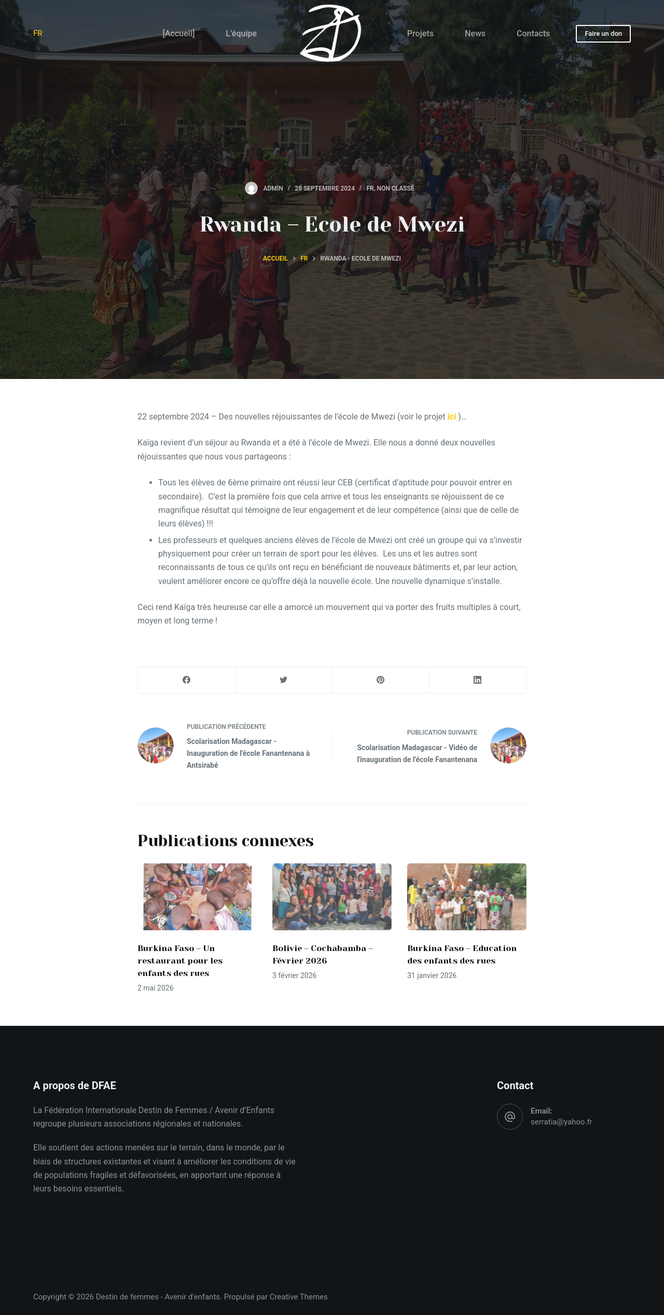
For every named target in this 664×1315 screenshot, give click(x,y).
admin (273, 188)
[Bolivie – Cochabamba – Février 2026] (332, 896)
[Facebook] (187, 680)
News (475, 33)
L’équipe (241, 33)
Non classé (395, 188)
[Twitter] (284, 680)
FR (38, 33)
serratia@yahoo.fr (561, 1122)
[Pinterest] (381, 680)
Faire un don (603, 33)
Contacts (533, 33)
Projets (420, 33)
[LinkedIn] (478, 680)
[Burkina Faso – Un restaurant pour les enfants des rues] (197, 896)
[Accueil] (178, 33)
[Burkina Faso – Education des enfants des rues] (467, 896)
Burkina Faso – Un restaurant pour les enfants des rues (180, 960)
